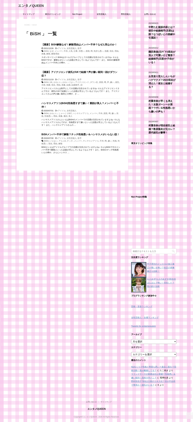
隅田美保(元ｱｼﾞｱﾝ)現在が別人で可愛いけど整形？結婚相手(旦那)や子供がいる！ (162, 57)
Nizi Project (77, 14)
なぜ (52, 51)
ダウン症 (94, 82)
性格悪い (48, 116)
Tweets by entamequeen (143, 326)
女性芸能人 (101, 14)
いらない (53, 141)
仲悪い (82, 51)
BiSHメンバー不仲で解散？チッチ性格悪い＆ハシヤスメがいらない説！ (80, 134)
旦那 (43, 85)
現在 (112, 51)
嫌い (112, 82)
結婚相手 (75, 85)
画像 (43, 54)
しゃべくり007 (65, 113)
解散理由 (55, 54)
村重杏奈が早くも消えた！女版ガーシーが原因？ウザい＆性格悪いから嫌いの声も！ (162, 106)
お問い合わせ (150, 14)
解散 (48, 54)
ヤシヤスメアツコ (91, 141)
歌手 (80, 48)
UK (51, 82)
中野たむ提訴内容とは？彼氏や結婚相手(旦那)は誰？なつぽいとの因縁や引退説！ (162, 32)
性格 (115, 141)
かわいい (57, 82)
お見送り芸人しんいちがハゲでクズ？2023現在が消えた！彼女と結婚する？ (162, 81)
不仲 (66, 51)
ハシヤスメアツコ (81, 113)
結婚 (68, 85)
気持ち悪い (98, 51)
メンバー (59, 51)
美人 (70, 116)
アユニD (62, 141)
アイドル (62, 48)
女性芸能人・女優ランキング (145, 317)
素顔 (65, 116)
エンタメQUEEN (31, 6)
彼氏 (117, 82)
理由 (117, 51)
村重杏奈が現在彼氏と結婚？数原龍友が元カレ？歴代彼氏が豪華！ (162, 129)
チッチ (70, 141)
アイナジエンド (82, 82)
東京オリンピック (53, 14)
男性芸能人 (126, 14)
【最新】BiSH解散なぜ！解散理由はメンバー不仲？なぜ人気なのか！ (79, 44)
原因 (88, 51)
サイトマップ (29, 14)
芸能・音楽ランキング (141, 306)
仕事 (76, 51)
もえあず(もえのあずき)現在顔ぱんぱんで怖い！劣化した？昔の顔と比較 (161, 283)
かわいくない (68, 82)
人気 (71, 51)
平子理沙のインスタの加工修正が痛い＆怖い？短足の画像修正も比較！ (160, 267)
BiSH (46, 51)
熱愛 (107, 51)
